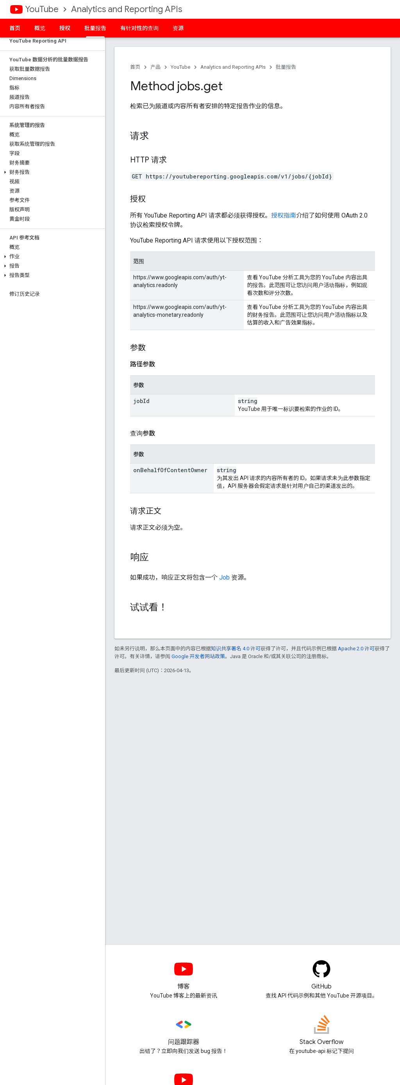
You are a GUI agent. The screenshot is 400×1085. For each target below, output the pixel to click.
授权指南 (283, 215)
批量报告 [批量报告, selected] (95, 28)
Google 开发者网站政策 (198, 656)
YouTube (42, 9)
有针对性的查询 (139, 28)
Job (224, 577)
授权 (64, 28)
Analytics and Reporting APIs (126, 9)
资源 (178, 28)
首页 (14, 28)
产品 (155, 67)
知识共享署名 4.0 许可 (236, 648)
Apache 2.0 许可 (356, 648)
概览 (39, 28)
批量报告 (286, 67)
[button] (51, 172)
